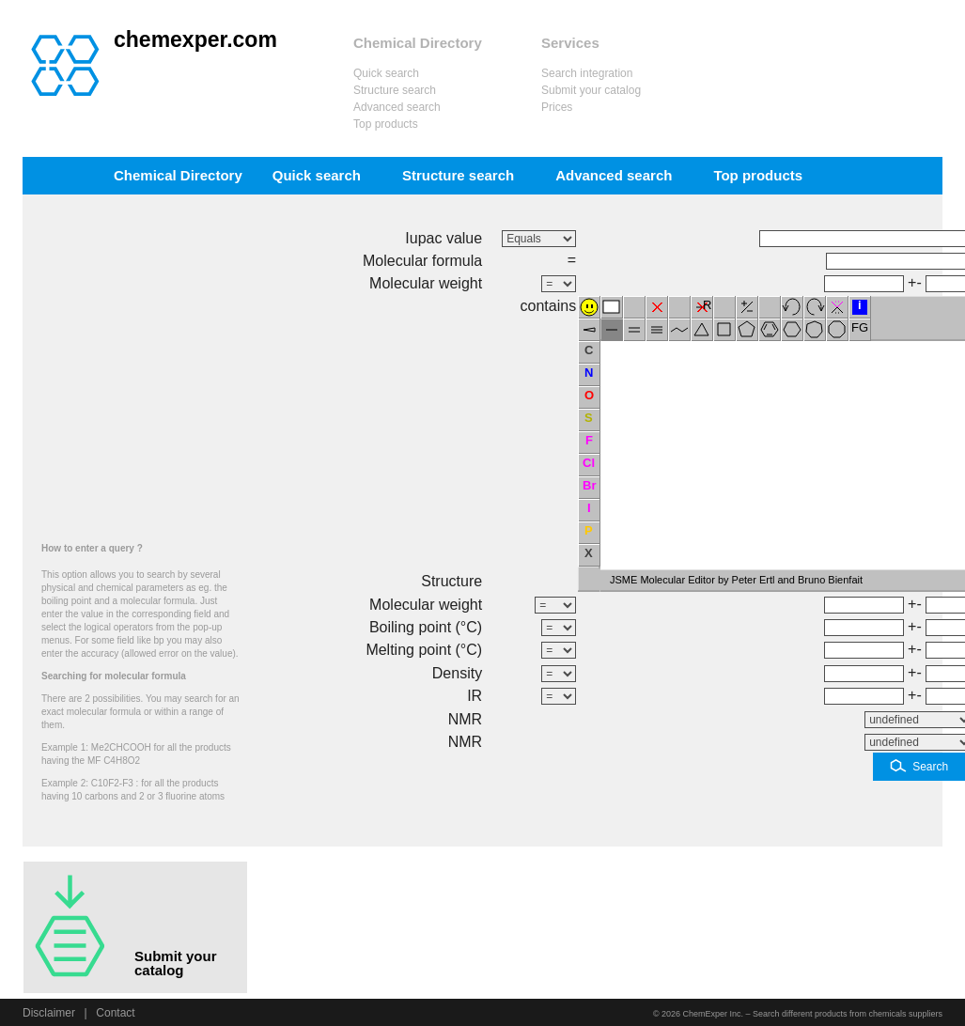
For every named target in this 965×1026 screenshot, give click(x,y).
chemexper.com (195, 39)
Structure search (394, 90)
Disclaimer (49, 1012)
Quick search (386, 73)
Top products (385, 124)
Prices (556, 107)
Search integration (586, 73)
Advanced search (397, 107)
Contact (115, 1012)
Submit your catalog (591, 90)
